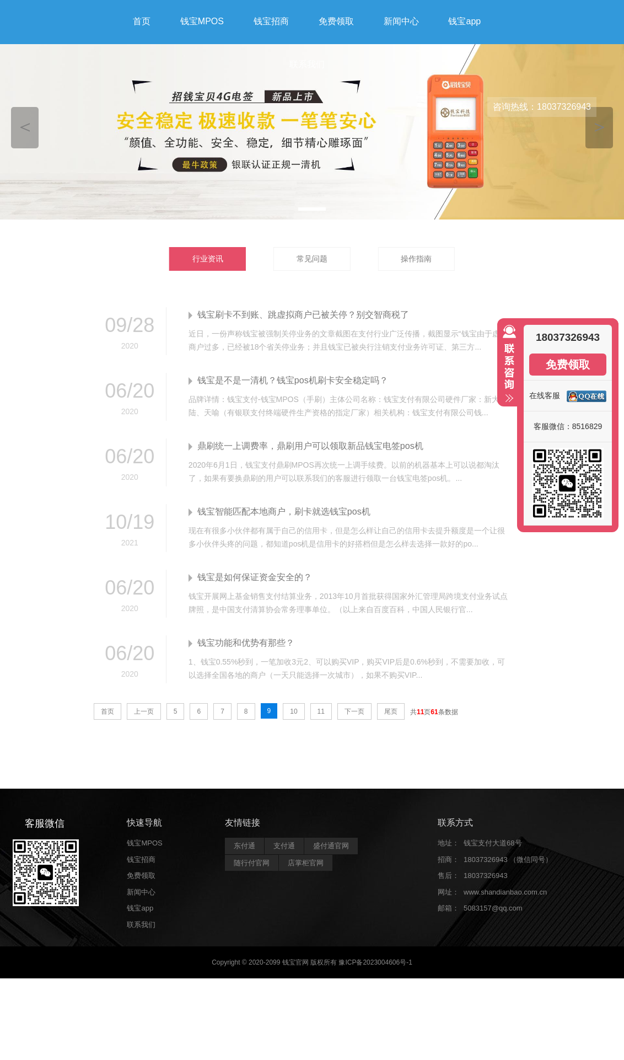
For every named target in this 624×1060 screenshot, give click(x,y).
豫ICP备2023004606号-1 (375, 962)
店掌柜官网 (306, 863)
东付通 (244, 846)
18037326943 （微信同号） (508, 859)
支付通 (284, 846)
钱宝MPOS (202, 21)
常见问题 (312, 258)
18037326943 (486, 875)
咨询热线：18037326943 (542, 106)
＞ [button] (599, 126)
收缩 (507, 368)
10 (293, 711)
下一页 (354, 711)
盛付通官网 (331, 846)
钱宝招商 (271, 21)
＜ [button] (25, 126)
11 (321, 711)
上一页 (144, 711)
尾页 (390, 711)
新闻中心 (401, 21)
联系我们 (307, 64)
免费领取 (336, 21)
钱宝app (464, 21)
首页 (141, 21)
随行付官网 (252, 863)
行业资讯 (207, 258)
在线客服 (544, 395)
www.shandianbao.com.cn (505, 892)
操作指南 (416, 258)
